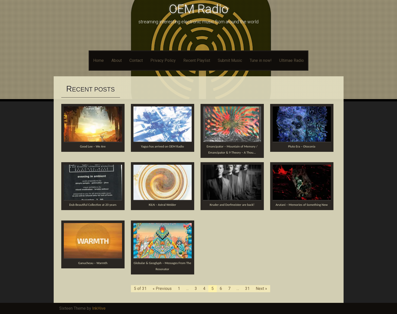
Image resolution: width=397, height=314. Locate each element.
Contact (136, 60)
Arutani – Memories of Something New (302, 205)
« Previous (162, 288)
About (116, 60)
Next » (261, 288)
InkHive (99, 308)
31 (247, 288)
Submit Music (230, 60)
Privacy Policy (163, 60)
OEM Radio (198, 9)
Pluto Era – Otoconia (301, 146)
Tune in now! (261, 60)
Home (98, 60)
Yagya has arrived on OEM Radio (162, 146)
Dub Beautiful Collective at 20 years (92, 205)
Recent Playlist (196, 60)
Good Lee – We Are (93, 146)
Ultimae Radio (291, 60)
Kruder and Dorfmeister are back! (232, 205)
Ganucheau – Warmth (93, 263)
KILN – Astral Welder (162, 205)
